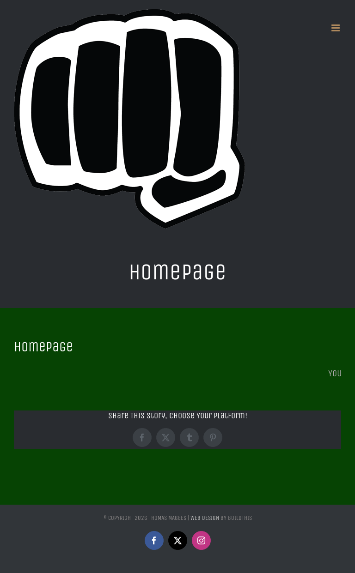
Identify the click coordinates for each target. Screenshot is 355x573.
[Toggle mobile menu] (336, 28)
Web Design (204, 517)
